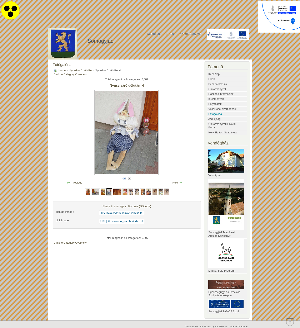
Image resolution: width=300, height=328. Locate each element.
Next (175, 182)
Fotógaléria (215, 113)
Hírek (170, 33)
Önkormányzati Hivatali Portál (222, 125)
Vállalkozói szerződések (222, 108)
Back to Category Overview (70, 74)
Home (62, 70)
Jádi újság (214, 118)
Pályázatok (215, 103)
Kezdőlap (153, 33)
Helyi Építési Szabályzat (222, 132)
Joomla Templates (239, 326)
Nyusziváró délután (80, 70)
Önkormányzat (190, 33)
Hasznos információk (221, 93)
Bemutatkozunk (217, 84)
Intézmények (216, 98)
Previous (77, 182)
